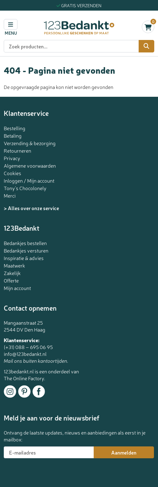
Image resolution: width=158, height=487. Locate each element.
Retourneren (17, 150)
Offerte (11, 280)
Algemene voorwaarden (30, 165)
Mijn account (17, 287)
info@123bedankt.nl (25, 353)
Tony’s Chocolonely (25, 187)
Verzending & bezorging (30, 143)
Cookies (12, 173)
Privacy (12, 158)
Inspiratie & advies (24, 257)
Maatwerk (14, 265)
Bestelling (14, 128)
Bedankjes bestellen (25, 242)
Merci (10, 195)
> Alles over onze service (31, 207)
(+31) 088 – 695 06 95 (28, 346)
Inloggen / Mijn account (29, 180)
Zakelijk (12, 272)
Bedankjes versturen (26, 250)
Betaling (13, 135)
